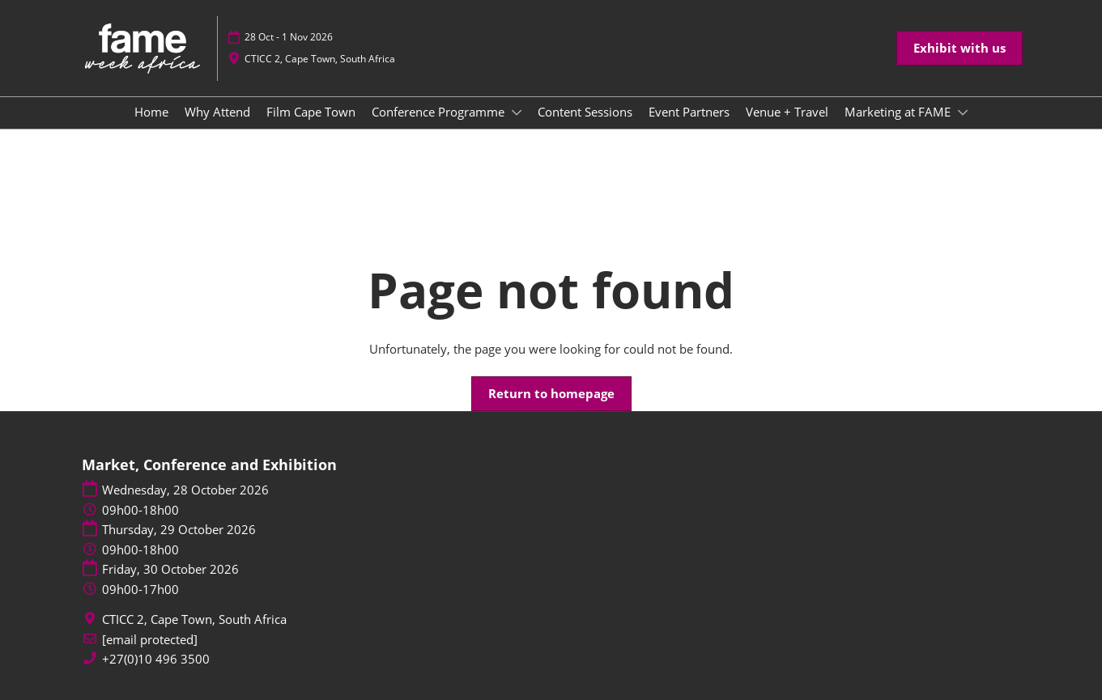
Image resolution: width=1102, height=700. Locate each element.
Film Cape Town (310, 112)
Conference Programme (440, 112)
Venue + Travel (787, 112)
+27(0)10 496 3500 (156, 659)
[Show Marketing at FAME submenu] (963, 112)
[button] (959, 48)
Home (151, 112)
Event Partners (689, 112)
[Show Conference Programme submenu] (516, 112)
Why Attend (217, 112)
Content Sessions (585, 112)
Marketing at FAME (899, 112)
